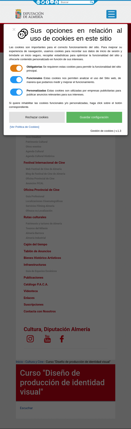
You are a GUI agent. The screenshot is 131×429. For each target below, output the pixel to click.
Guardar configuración (94, 117)
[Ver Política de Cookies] (24, 126)
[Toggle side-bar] (111, 14)
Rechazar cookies (36, 117)
